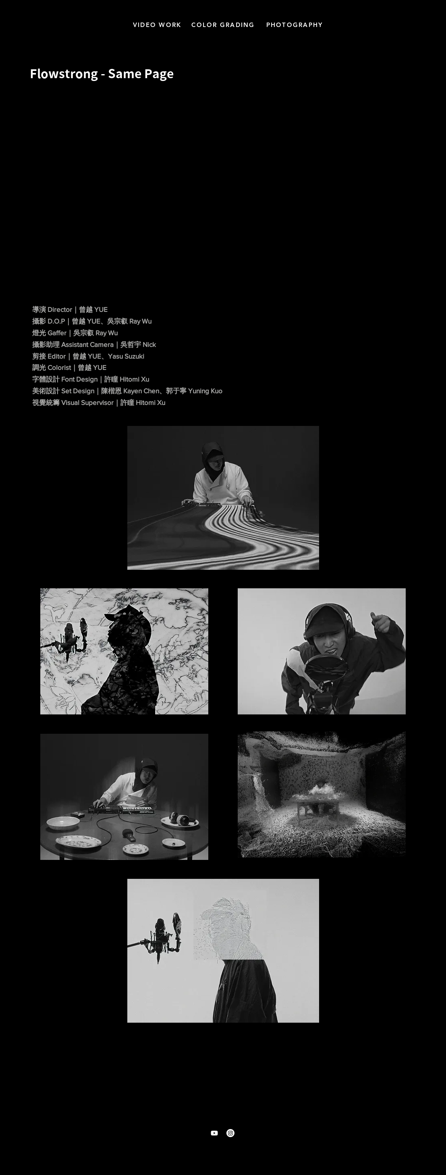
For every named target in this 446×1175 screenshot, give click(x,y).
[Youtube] (214, 1133)
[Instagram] (230, 1133)
